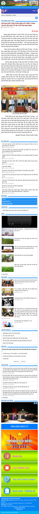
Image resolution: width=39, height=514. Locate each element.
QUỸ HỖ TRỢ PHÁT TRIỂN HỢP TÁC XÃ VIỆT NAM (15, 338)
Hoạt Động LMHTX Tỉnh (7, 20)
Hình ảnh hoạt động (7, 400)
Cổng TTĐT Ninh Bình (8, 343)
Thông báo (4, 207)
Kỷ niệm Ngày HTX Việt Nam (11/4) (23, 320)
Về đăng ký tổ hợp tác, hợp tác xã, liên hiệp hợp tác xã (16, 386)
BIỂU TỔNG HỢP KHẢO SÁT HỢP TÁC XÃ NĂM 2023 (15, 210)
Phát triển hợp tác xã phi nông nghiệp (23, 255)
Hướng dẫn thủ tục (6, 201)
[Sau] (36, 403)
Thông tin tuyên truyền (7, 203)
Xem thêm (5, 274)
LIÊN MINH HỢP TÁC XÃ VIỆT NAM (11, 333)
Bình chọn (16, 361)
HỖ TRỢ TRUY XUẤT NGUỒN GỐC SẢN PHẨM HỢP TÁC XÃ (17, 340)
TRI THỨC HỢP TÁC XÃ (8, 335)
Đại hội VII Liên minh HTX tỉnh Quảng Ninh (12, 185)
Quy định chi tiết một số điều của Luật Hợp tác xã (15, 382)
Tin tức (3, 199)
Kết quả (23, 361)
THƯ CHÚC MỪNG (6, 166)
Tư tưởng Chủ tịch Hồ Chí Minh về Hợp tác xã (25, 298)
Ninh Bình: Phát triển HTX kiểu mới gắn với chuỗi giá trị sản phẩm (18, 170)
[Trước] (34, 403)
